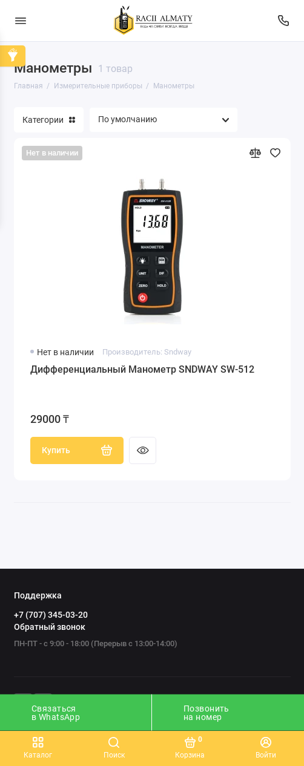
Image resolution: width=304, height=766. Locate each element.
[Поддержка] (284, 20)
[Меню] (20, 20)
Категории (48, 120)
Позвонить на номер (206, 713)
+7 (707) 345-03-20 (51, 615)
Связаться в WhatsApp (55, 713)
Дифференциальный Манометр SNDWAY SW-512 (142, 369)
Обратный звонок (49, 627)
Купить (77, 450)
